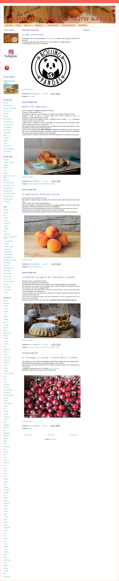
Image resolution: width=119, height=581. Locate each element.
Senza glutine (7, 273)
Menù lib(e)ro (7, 262)
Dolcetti (36, 184)
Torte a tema (7, 146)
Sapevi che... (27, 25)
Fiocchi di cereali (8, 390)
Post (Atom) (53, 439)
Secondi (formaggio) (9, 193)
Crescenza (6, 363)
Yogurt (5, 544)
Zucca (5, 549)
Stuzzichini (6, 201)
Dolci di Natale (7, 127)
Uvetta (5, 538)
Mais (5, 422)
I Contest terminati (53, 25)
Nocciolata (52, 184)
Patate (5, 460)
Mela (5, 430)
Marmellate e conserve (10, 260)
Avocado (6, 325)
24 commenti (44, 344)
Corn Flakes (7, 357)
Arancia (6, 317)
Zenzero (6, 546)
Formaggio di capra (9, 395)
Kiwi (5, 408)
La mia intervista (32, 34)
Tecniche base (7, 276)
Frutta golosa (37, 266)
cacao (5, 554)
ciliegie (30, 428)
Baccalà (6, 327)
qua (69, 119)
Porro (5, 495)
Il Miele (5, 406)
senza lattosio (7, 289)
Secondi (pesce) (8, 196)
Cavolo (5, 344)
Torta (5, 143)
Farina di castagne (9, 373)
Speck (5, 519)
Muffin (47, 184)
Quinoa (6, 500)
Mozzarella (7, 446)
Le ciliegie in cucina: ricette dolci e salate (49, 357)
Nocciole (6, 452)
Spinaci (6, 522)
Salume (6, 511)
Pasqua (6, 173)
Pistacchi (6, 479)
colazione (30, 184)
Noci (5, 454)
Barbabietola (7, 333)
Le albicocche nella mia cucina (40, 194)
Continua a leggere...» (28, 89)
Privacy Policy (82, 25)
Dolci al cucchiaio (8, 122)
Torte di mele (7, 151)
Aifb (5, 215)
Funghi (5, 400)
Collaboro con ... (39, 25)
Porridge (6, 492)
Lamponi (6, 411)
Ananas (6, 308)
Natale (5, 168)
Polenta (6, 481)
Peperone (6, 463)
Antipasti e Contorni (9, 162)
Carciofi (6, 341)
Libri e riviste (31, 96)
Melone (6, 438)
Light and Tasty (8, 252)
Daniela (32, 93)
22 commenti (44, 264)
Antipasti (6, 159)
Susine (5, 525)
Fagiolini (6, 371)
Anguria (6, 311)
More (5, 444)
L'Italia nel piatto (8, 241)
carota (5, 563)
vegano (6, 292)
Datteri (5, 365)
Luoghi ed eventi (8, 254)
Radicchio (6, 503)
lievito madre (7, 287)
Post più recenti (28, 435)
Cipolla (5, 352)
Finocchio (6, 387)
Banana (6, 330)
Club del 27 (7, 223)
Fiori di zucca (7, 392)
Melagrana (6, 433)
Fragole (6, 398)
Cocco (5, 354)
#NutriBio (6, 210)
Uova (5, 533)
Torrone (6, 530)
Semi (5, 514)
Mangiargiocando (8, 257)
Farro (47, 347)
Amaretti (6, 306)
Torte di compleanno (9, 149)
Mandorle (6, 427)
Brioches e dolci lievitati (10, 108)
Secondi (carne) (8, 191)
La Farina (6, 244)
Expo (5, 231)
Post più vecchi (74, 435)
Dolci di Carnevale (9, 124)
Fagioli (5, 368)
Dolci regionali (7, 130)
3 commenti (44, 426)
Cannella (6, 338)
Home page (8, 25)
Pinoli (5, 473)
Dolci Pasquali (7, 119)
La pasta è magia (8, 246)
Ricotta (5, 506)
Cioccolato (31, 347)
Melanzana (7, 435)
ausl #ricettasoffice (9, 281)
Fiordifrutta (42, 184)
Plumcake (6, 138)
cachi (5, 557)
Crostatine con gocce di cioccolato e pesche (48, 277)
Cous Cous (7, 360)
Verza (5, 541)
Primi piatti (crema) (9, 182)
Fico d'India (7, 384)
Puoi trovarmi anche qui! (68, 25)
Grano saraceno (8, 403)
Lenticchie (6, 417)
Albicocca (30, 266)
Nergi (5, 449)
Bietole (5, 335)
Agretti (5, 300)
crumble (6, 568)
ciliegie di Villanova (54, 368)
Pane (5, 170)
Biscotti (6, 103)
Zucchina (6, 552)
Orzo (5, 457)
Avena (5, 322)
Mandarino (6, 425)
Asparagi (6, 319)
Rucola (5, 509)
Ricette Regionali (8, 268)
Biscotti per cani (8, 105)
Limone (6, 419)
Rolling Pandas (50, 38)
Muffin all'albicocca (34, 106)
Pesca (57, 347)
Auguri (5, 220)
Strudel (5, 140)
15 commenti (44, 181)
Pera (5, 465)
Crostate (42, 347)
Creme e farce (7, 111)
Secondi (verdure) (8, 199)
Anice (5, 314)
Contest (6, 226)
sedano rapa (7, 576)
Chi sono (18, 25)
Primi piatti (6, 180)
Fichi (5, 381)
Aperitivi (6, 165)
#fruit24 (6, 212)
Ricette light (7, 271)
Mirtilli (5, 441)
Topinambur (7, 527)
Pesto (5, 471)
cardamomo (7, 560)
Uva (5, 536)
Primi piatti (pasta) (9, 185)
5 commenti (44, 93)
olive (5, 573)
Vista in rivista (7, 279)
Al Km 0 (6, 218)
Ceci (5, 346)
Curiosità (6, 229)
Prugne (6, 498)
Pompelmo (6, 490)
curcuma (6, 571)
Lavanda (6, 414)
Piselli (5, 476)
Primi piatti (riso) (8, 188)
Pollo (5, 484)
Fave (5, 379)
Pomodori (6, 487)
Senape (6, 517)
